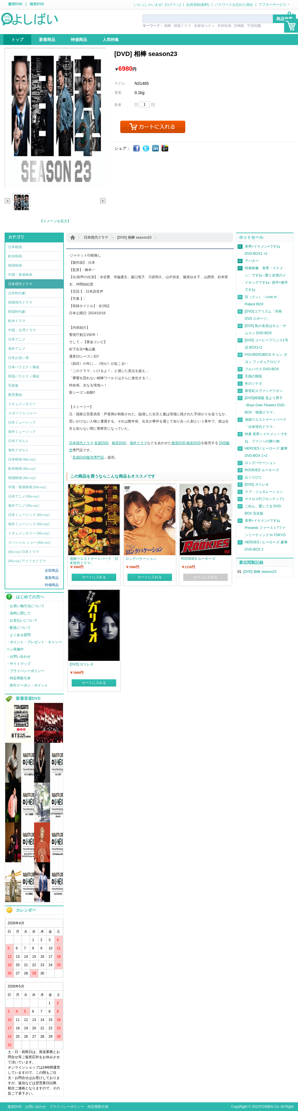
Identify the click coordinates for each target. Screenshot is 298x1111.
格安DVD (37, 4)
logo (30, 19)
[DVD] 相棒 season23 (134, 237)
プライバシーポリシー (66, 1107)
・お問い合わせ (18, 656)
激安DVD (15, 4)
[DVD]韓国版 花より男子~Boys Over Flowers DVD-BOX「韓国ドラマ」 (265, 405)
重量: (118, 93)
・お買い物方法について (25, 606)
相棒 (167, 26)
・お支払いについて (22, 620)
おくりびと (253, 477)
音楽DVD (101, 443)
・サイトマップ (18, 664)
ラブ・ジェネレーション (264, 492)
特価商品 (52, 585)
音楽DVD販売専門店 (88, 457)
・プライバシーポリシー (25, 671)
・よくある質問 (18, 635)
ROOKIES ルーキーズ (262, 470)
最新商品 (52, 578)
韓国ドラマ (182, 26)
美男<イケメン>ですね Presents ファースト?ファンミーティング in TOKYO (265, 528)
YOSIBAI (266, 1107)
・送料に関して (18, 613)
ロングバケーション (260, 463)
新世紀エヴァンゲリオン (264, 391)
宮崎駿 (239, 26)
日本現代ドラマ (96, 237)
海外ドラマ (138, 443)
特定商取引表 (98, 1107)
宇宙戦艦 (254, 26)
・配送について (18, 628)
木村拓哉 (224, 26)
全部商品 (52, 570)
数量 (117, 105)
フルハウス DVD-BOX (262, 369)
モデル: (120, 83)
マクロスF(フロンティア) (264, 499)
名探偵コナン (204, 26)
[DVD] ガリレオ (257, 484)
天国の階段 (253, 376)
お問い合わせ (35, 1107)
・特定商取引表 (18, 678)
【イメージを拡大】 (55, 221)
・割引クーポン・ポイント (27, 685)
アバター (252, 261)
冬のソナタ (253, 383)
